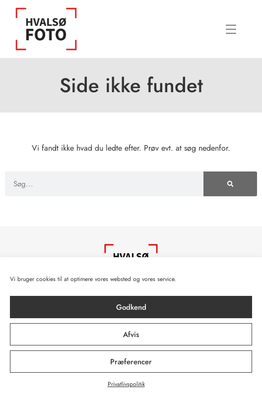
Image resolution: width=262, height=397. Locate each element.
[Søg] (230, 183)
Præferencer (131, 361)
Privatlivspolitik (126, 384)
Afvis (131, 334)
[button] (230, 29)
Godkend (131, 307)
